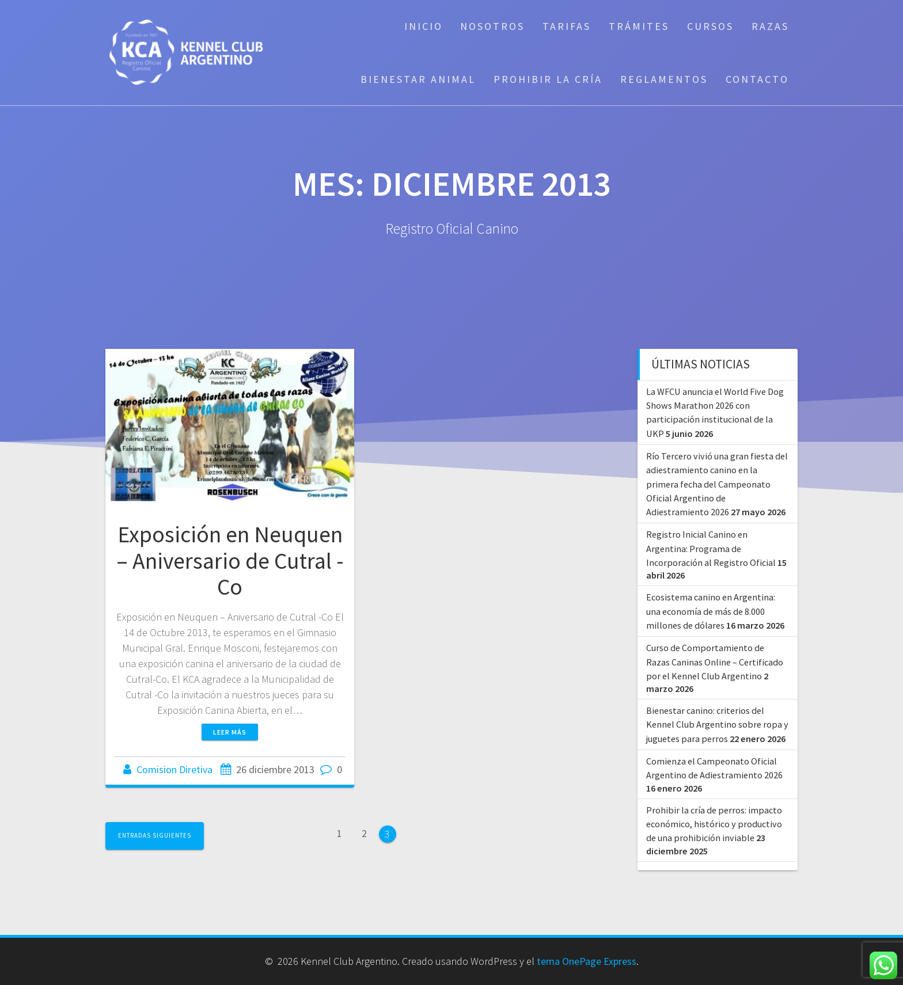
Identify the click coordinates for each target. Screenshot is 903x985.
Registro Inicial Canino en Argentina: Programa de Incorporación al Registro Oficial (711, 548)
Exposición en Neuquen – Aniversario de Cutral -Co (230, 560)
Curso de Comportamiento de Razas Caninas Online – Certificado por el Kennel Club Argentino (714, 662)
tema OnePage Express (586, 961)
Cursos (710, 26)
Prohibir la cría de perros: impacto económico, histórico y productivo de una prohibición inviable (714, 824)
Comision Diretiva (174, 769)
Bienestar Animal (418, 79)
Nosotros (492, 26)
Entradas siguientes (154, 835)
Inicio (423, 26)
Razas (770, 26)
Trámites (639, 26)
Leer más (229, 732)
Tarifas (566, 26)
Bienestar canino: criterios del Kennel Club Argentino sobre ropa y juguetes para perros (717, 724)
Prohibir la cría (548, 79)
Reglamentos (664, 79)
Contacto (757, 79)
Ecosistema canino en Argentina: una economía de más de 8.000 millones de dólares (710, 611)
